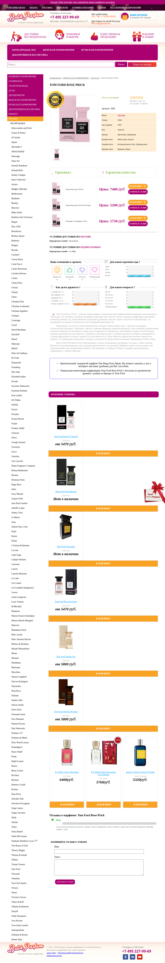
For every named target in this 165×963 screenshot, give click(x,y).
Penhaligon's (16, 747)
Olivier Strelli (17, 705)
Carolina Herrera (18, 273)
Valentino (15, 878)
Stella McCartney (18, 836)
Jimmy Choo (16, 513)
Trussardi (15, 874)
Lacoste (14, 550)
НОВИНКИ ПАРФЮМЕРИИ (22, 76)
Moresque (15, 667)
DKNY (14, 348)
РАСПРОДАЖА (17, 123)
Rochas (14, 789)
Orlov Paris (15, 709)
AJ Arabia (15, 137)
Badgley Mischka (18, 189)
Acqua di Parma (17, 133)
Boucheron (15, 231)
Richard (14, 780)
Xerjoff (14, 911)
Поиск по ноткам (142, 64)
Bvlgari (14, 245)
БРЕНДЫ (13, 119)
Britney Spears (17, 236)
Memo (13, 653)
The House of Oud (19, 846)
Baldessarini (16, 194)
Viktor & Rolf (17, 902)
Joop (13, 522)
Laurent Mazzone (18, 573)
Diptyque (15, 344)
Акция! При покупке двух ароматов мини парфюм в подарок (82, 2)
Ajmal (13, 142)
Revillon (14, 775)
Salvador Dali (17, 799)
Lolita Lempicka (18, 597)
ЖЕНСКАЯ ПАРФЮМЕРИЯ (22, 100)
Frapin (13, 423)
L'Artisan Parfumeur (19, 545)
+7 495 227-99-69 (64, 17)
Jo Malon (15, 517)
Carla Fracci (16, 264)
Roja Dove (15, 794)
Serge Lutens (16, 808)
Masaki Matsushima (19, 649)
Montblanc (15, 663)
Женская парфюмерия (58, 50)
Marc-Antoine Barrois (20, 639)
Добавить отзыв (65, 882)
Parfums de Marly (18, 738)
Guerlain (14, 456)
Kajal (13, 531)
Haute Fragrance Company (22, 466)
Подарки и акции (148, 35)
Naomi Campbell (18, 677)
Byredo (14, 250)
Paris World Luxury (19, 742)
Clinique (14, 316)
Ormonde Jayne (17, 714)
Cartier (14, 278)
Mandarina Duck (18, 630)
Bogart (13, 222)
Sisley (13, 827)
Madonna (15, 611)
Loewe (13, 592)
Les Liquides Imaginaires (22, 588)
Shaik (13, 817)
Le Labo (14, 578)
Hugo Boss (15, 484)
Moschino (15, 672)
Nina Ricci (15, 691)
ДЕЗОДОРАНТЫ (16, 95)
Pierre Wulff (16, 752)
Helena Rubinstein (19, 470)
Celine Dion (16, 283)
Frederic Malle (17, 428)
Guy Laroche (16, 461)
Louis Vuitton (17, 602)
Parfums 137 (16, 733)
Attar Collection (18, 180)
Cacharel (14, 255)
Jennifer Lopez (17, 508)
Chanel (14, 292)
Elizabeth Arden (18, 377)
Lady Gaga (15, 555)
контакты (62, 7)
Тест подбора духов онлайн (125, 7)
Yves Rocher (16, 921)
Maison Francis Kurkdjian (22, 616)
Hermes (14, 475)
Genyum (14, 433)
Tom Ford (15, 869)
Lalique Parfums (18, 559)
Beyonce (14, 208)
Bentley (14, 203)
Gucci (13, 452)
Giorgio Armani (17, 442)
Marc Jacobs (16, 634)
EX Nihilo (15, 400)
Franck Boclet (17, 419)
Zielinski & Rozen (19, 935)
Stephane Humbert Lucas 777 (23, 841)
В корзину (138, 186)
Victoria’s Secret (18, 897)
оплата (33, 7)
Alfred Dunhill (17, 151)
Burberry (14, 240)
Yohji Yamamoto (18, 916)
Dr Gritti (14, 358)
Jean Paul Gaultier (19, 503)
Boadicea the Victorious (21, 217)
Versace (14, 888)
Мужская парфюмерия (97, 50)
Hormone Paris (17, 480)
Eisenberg (15, 367)
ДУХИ (12, 90)
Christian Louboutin (19, 306)
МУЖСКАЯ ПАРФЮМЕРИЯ (23, 104)
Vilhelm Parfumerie (19, 906)
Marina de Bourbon (19, 644)
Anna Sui (15, 161)
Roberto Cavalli (17, 785)
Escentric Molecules (19, 386)
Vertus (13, 892)
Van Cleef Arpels (18, 883)
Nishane (14, 695)
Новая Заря (16, 939)
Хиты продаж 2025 (24, 50)
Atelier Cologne (17, 175)
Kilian (13, 541)
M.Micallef (15, 606)
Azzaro (14, 184)
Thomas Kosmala (18, 855)
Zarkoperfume (17, 930)
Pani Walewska (17, 728)
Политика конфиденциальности (70, 953)
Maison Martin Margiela (21, 620)
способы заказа (16, 7)
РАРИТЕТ (13, 114)
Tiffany (14, 860)
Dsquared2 (15, 362)
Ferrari (13, 409)
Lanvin (14, 569)
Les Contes (15, 583)
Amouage (15, 156)
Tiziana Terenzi (17, 864)
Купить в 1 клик (138, 192)
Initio (13, 489)
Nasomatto (15, 686)
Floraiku (14, 414)
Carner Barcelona (18, 269)
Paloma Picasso (17, 724)
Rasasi (13, 766)
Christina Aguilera (19, 311)
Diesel (13, 339)
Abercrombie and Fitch (21, 128)
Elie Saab (15, 372)
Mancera (14, 625)
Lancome (15, 564)
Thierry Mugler (17, 850)
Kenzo (13, 536)
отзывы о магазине (83, 7)
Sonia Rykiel (16, 831)
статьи (102, 7)
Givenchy (15, 447)
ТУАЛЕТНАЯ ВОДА (18, 86)
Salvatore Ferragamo (20, 803)
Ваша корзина (138, 14)
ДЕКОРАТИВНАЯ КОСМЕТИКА (24, 109)
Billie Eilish (16, 212)
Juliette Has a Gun (19, 527)
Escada (14, 381)
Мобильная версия (54, 956)
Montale (14, 658)
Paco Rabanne (17, 719)
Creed (13, 325)
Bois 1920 (15, 226)
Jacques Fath (16, 498)
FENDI (14, 405)
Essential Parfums (18, 391)
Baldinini (15, 198)
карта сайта (51, 953)
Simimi (14, 822)
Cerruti (14, 287)
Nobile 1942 (16, 700)
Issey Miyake (16, 494)
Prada (13, 756)
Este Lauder (16, 395)
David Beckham (18, 330)
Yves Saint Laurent (19, 925)
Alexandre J (16, 147)
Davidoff (14, 334)
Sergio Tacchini (17, 813)
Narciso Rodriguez (19, 681)
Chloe (13, 297)
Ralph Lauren (17, 761)
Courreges (15, 320)
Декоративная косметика (30, 55)
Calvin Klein (16, 259)
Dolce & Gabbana (18, 353)
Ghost (13, 437)
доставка (47, 7)
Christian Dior (17, 301)
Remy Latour (16, 770)
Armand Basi (16, 170)
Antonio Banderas (18, 165)
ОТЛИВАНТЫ (15, 81)
